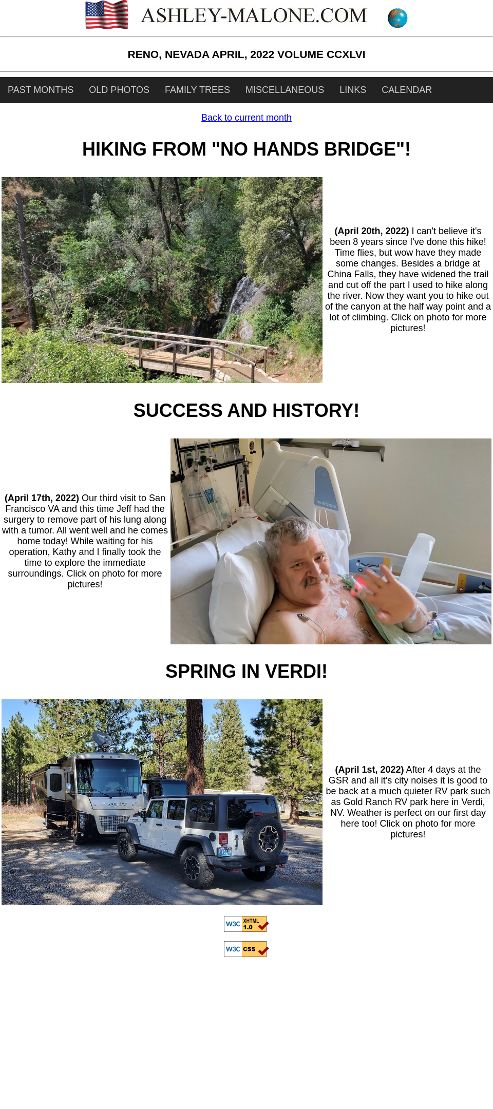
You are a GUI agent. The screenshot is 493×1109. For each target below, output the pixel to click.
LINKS (352, 90)
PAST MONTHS (40, 90)
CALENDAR (407, 90)
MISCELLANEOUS (284, 90)
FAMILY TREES (197, 90)
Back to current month (246, 117)
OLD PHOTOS (119, 90)
